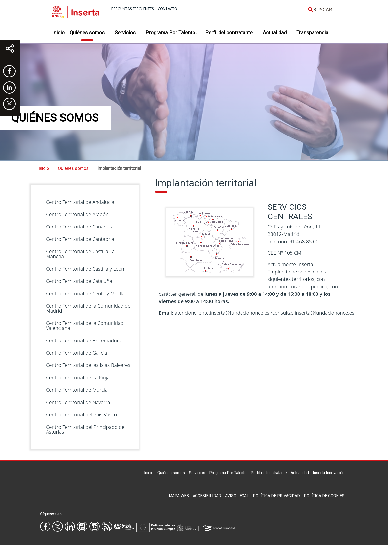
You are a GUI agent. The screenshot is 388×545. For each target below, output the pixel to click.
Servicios (126, 33)
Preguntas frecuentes (132, 9)
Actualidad (276, 33)
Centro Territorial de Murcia (77, 389)
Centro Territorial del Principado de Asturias (85, 429)
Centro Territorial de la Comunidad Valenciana (84, 325)
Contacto (167, 9)
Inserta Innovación (328, 472)
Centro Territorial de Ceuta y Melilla (85, 293)
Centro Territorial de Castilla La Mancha (80, 254)
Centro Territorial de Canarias (79, 226)
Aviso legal (237, 495)
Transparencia (313, 33)
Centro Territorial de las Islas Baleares (88, 365)
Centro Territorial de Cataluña (79, 281)
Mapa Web (179, 495)
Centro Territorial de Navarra (78, 402)
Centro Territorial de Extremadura (83, 340)
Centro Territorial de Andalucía (80, 202)
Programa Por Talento (172, 33)
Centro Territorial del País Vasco (81, 414)
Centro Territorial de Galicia (76, 352)
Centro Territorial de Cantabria (80, 239)
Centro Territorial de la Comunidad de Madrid (88, 308)
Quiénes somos (88, 33)
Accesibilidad (207, 495)
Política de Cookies (324, 495)
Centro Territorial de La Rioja (78, 377)
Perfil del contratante (230, 33)
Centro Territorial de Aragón (77, 214)
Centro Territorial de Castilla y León (85, 268)
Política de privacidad (276, 495)
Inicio (58, 33)
